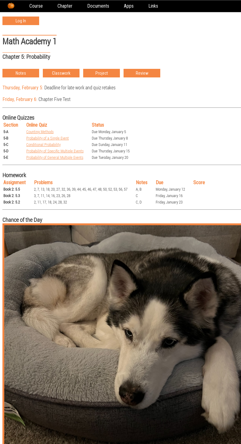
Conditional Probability (43, 144)
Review (142, 73)
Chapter (64, 6)
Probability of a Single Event (47, 138)
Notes (21, 73)
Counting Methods (40, 131)
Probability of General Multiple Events (54, 157)
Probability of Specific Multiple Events (54, 151)
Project (101, 73)
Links (153, 6)
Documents (98, 6)
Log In (21, 20)
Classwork (61, 73)
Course (36, 6)
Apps (129, 6)
